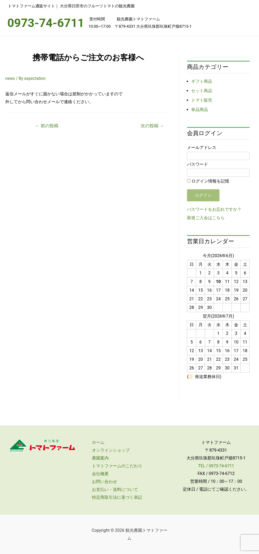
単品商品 (199, 109)
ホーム (97, 442)
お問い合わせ (103, 481)
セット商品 (201, 90)
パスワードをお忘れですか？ (214, 209)
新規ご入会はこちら (206, 217)
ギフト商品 (201, 81)
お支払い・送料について (114, 489)
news (10, 78)
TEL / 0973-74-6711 (216, 465)
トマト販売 (201, 100)
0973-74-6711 (45, 23)
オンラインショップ (109, 450)
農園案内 (99, 458)
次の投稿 (152, 125)
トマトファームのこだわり (116, 465)
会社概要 (99, 473)
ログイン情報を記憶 (208, 181)
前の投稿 (46, 125)
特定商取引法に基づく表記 (116, 497)
